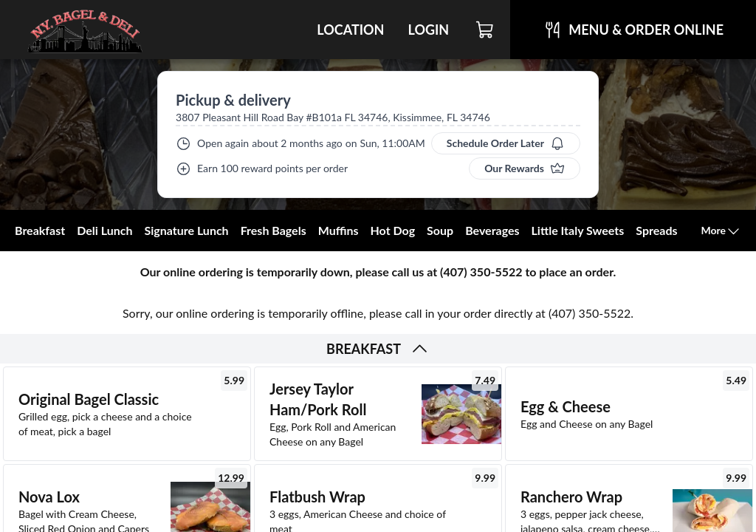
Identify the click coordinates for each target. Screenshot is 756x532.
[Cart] (485, 29)
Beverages (492, 230)
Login (428, 29)
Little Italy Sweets (578, 230)
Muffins (338, 230)
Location (350, 29)
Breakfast (40, 230)
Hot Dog (393, 230)
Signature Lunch (186, 230)
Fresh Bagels (273, 230)
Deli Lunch (104, 230)
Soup (440, 230)
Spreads (656, 230)
